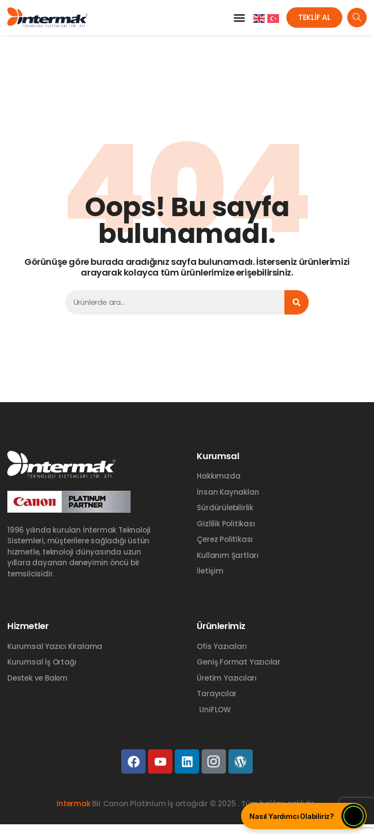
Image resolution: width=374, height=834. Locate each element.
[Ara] (296, 302)
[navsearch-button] (357, 17)
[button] (239, 17)
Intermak (73, 803)
